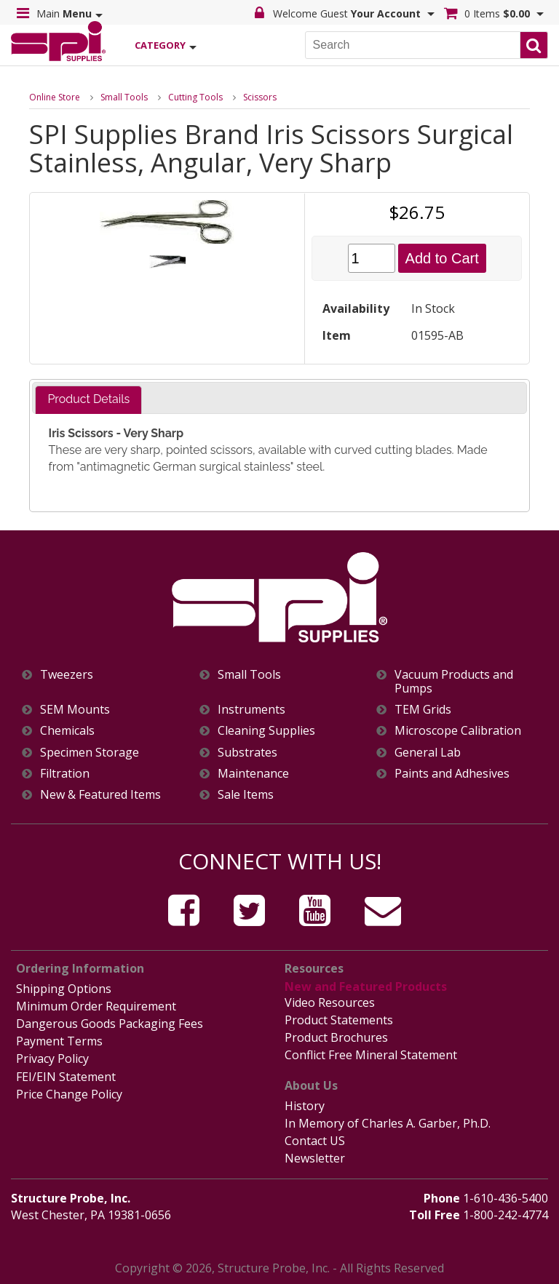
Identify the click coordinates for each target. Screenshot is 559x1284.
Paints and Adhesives (452, 774)
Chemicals (67, 731)
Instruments (251, 710)
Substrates (247, 752)
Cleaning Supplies (266, 731)
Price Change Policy (69, 1094)
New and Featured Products (366, 986)
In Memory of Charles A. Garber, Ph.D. (388, 1123)
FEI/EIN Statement (66, 1077)
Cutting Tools (195, 97)
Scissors (260, 97)
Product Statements (339, 1020)
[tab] (88, 400)
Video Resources (330, 1002)
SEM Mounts (75, 710)
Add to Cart (442, 258)
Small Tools (124, 97)
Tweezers (66, 675)
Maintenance (253, 774)
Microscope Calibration (458, 731)
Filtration (65, 774)
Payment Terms (59, 1041)
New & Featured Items (100, 795)
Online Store (54, 97)
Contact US (315, 1141)
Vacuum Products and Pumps (454, 681)
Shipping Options (63, 989)
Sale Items (246, 795)
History (305, 1106)
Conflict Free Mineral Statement (371, 1055)
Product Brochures (336, 1037)
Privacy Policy (52, 1058)
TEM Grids (423, 710)
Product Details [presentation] (88, 399)
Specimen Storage (89, 752)
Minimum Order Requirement (96, 1006)
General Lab (428, 752)
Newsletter (315, 1158)
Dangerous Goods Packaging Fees (109, 1024)
